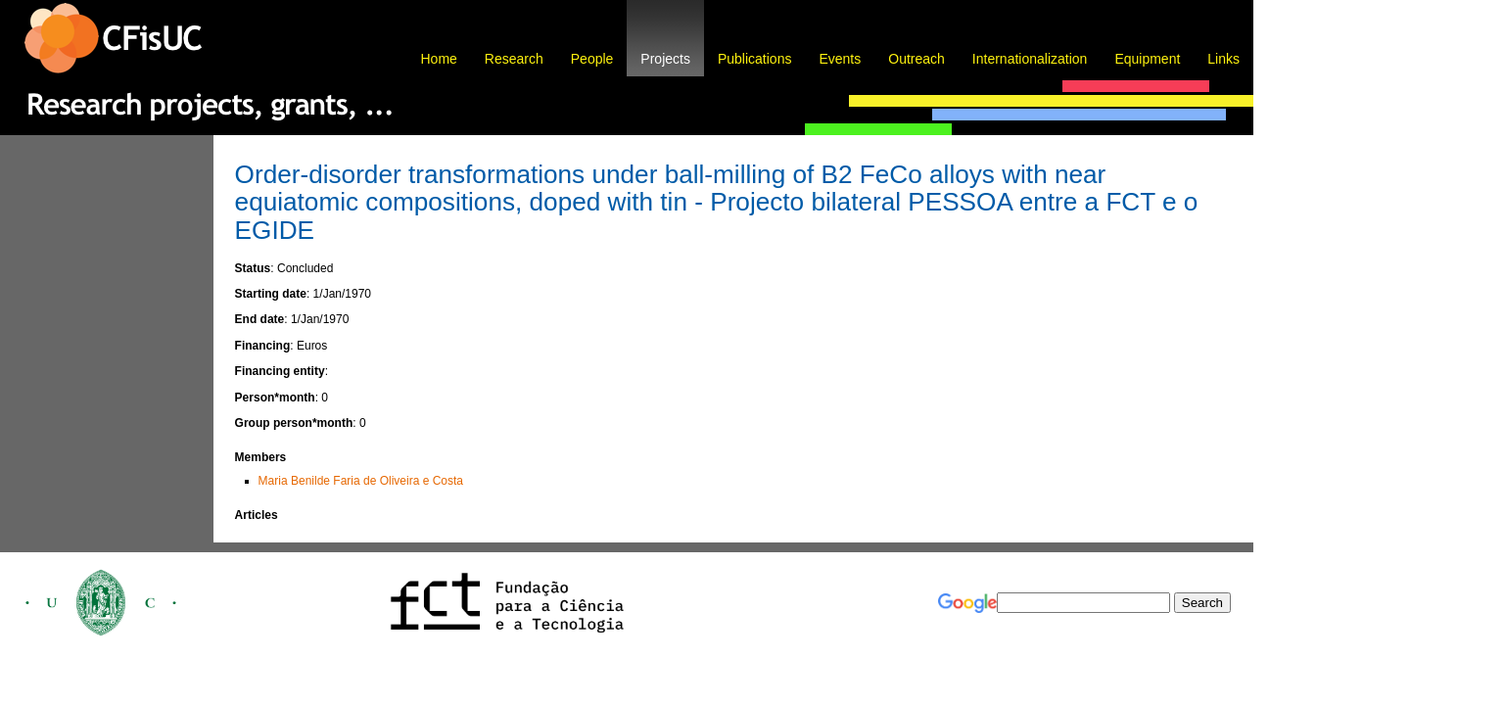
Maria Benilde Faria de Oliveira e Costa (360, 481)
